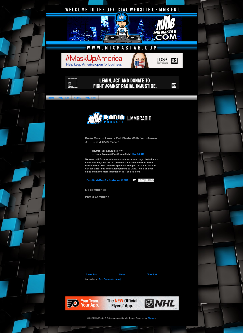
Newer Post (91, 274)
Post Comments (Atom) (110, 279)
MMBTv (77, 98)
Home (51, 98)
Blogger (151, 318)
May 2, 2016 (138, 154)
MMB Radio (63, 98)
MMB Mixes (90, 98)
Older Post (152, 274)
